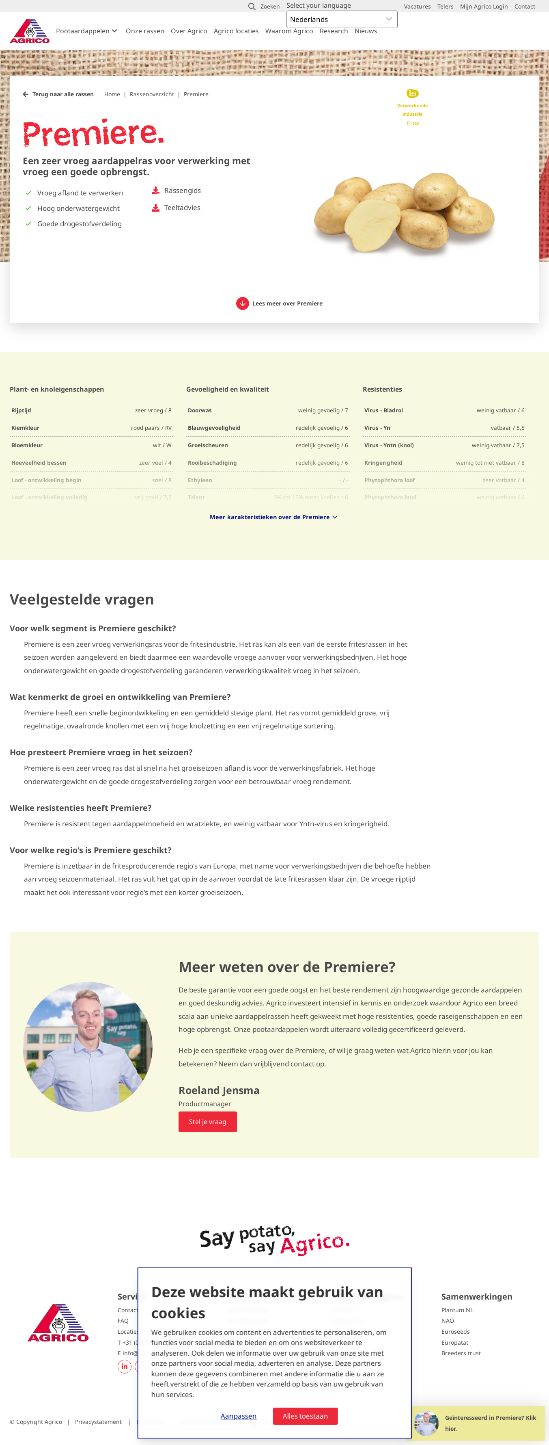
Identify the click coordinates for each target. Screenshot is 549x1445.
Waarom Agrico (289, 30)
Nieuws (366, 30)
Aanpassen (239, 1416)
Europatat (454, 1342)
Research (334, 30)
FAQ (123, 1320)
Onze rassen (145, 30)
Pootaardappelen (83, 30)
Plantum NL (457, 1310)
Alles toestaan (305, 1416)
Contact (128, 1310)
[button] (264, 6)
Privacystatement (99, 1422)
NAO (447, 1320)
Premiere (196, 94)
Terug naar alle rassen (63, 94)
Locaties (129, 1331)
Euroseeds (455, 1331)
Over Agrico (189, 30)
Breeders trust (461, 1353)
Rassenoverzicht (152, 94)
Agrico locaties (236, 30)
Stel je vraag (207, 1121)
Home (112, 94)
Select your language (318, 5)
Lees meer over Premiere (279, 303)
